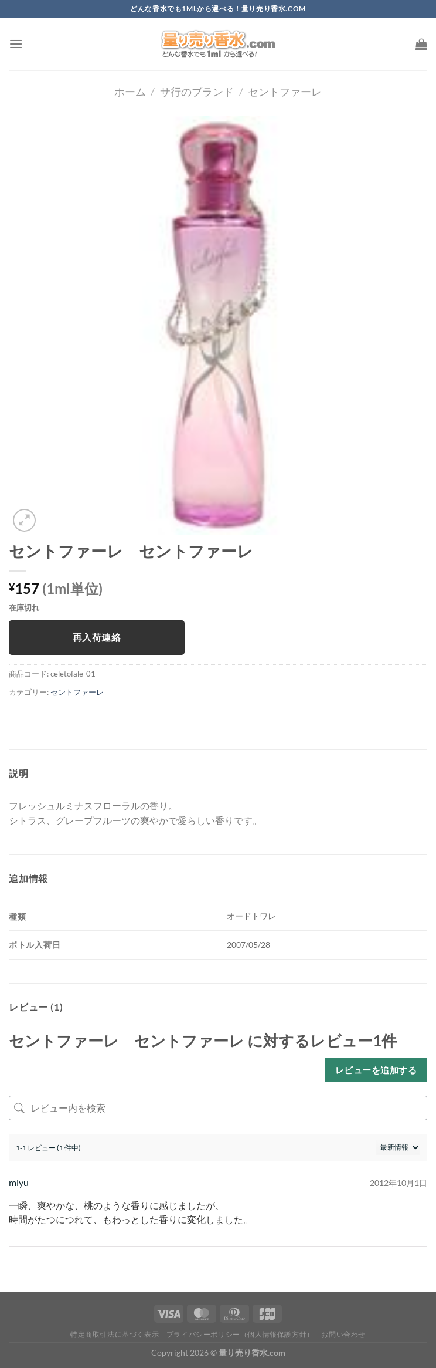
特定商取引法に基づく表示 (114, 1334)
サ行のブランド (197, 91)
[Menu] (16, 43)
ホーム (130, 91)
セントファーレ (285, 91)
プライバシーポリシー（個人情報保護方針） (240, 1334)
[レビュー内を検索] (218, 1108)
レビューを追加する (376, 1070)
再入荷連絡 (97, 637)
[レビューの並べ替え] (398, 1147)
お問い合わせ (343, 1334)
